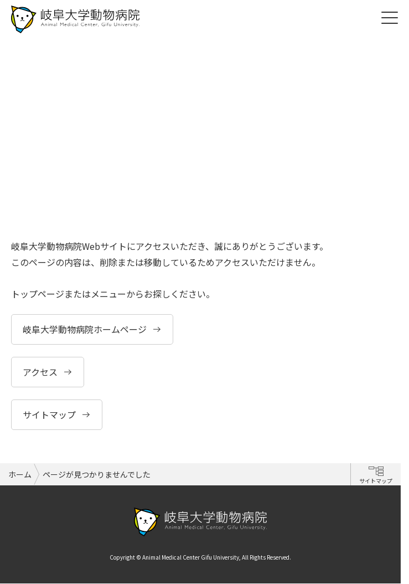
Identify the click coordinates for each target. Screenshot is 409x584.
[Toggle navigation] (389, 16)
